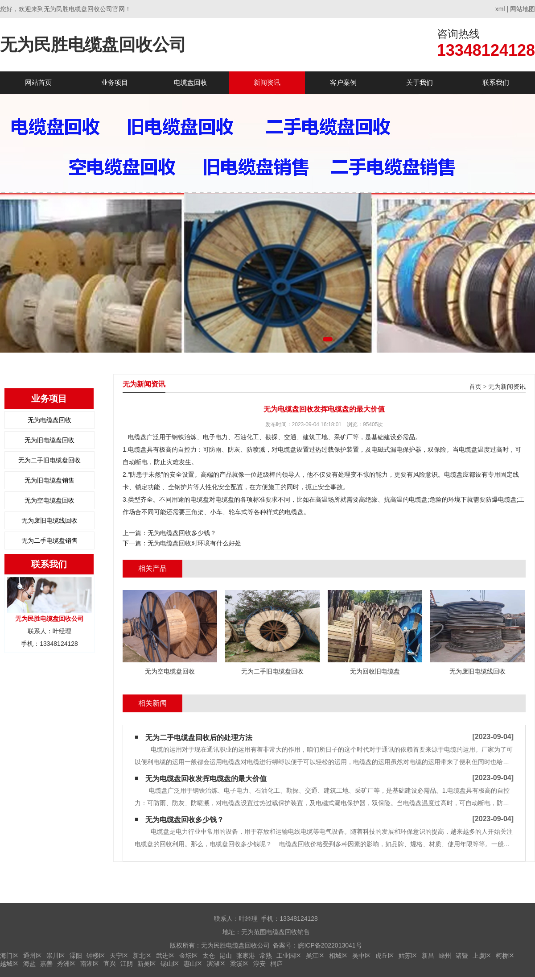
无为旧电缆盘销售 (49, 480)
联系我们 (495, 82)
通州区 (32, 955)
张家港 (245, 955)
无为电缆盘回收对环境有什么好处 (194, 543)
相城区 (338, 955)
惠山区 (193, 963)
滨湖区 (216, 963)
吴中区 (361, 955)
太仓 (208, 955)
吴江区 (315, 955)
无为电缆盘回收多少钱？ (182, 532)
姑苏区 (408, 955)
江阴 (126, 963)
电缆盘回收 (190, 82)
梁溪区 (239, 963)
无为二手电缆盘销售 (49, 540)
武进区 (165, 955)
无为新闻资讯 (507, 386)
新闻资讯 (267, 82)
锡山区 (169, 963)
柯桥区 (505, 955)
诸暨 (462, 955)
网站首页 (38, 82)
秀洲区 (66, 963)
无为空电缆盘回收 (49, 500)
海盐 (29, 963)
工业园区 (288, 955)
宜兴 (109, 963)
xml (500, 8)
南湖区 (89, 963)
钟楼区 (95, 955)
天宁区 (119, 955)
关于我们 (419, 82)
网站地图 (522, 8)
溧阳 (76, 955)
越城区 (9, 963)
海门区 (9, 955)
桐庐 (276, 963)
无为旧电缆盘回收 (49, 440)
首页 (475, 386)
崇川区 (55, 955)
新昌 (428, 955)
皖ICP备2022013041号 (330, 945)
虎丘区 (384, 955)
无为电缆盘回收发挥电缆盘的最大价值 (206, 778)
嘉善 (46, 963)
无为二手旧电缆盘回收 (49, 460)
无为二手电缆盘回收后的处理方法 (198, 737)
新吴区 (146, 963)
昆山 (225, 955)
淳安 (259, 963)
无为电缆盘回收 (49, 420)
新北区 (142, 955)
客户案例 (343, 82)
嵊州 (445, 955)
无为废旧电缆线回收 (49, 520)
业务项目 (114, 82)
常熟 (265, 955)
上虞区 (482, 955)
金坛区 (188, 955)
